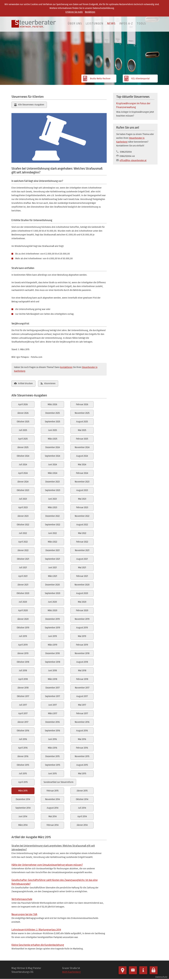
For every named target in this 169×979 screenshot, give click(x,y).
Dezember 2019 (52, 619)
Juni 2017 (52, 705)
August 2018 (82, 662)
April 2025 (23, 438)
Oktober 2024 (23, 456)
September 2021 (52, 559)
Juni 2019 (52, 636)
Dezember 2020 (52, 584)
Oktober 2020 (23, 593)
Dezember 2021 (52, 550)
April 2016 (23, 747)
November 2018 (82, 653)
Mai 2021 (82, 567)
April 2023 (23, 507)
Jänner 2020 (23, 619)
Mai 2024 (82, 464)
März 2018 (52, 679)
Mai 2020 (82, 602)
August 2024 (82, 456)
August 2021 (82, 559)
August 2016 (82, 730)
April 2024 (23, 473)
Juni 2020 (52, 602)
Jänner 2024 (22, 481)
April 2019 (23, 644)
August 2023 (82, 490)
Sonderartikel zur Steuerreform (58, 782)
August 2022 (82, 524)
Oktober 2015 (23, 765)
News (111, 23)
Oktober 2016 (23, 730)
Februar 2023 (82, 507)
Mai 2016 (82, 739)
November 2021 (82, 550)
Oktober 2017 (23, 696)
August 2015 (82, 765)
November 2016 (82, 722)
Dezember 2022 (52, 516)
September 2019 (52, 627)
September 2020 (52, 593)
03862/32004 (126, 152)
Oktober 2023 (23, 490)
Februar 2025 (82, 438)
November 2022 (82, 516)
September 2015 (52, 765)
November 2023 (82, 481)
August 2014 (52, 808)
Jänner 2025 (22, 447)
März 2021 (52, 576)
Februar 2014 (53, 825)
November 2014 (52, 799)
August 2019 (82, 627)
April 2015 (23, 782)
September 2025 (52, 421)
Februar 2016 (82, 747)
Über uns (75, 23)
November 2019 (82, 619)
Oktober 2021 (23, 559)
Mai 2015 (82, 773)
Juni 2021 (52, 567)
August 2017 (82, 696)
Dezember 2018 (52, 653)
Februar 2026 (82, 404)
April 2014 (82, 816)
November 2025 (82, 413)
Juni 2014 (23, 816)
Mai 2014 (52, 816)
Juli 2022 (23, 533)
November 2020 (82, 584)
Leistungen (94, 23)
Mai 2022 (82, 533)
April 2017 (23, 713)
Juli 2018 (23, 670)
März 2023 (52, 507)
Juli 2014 (82, 808)
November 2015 (82, 756)
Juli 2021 (23, 567)
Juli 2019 (23, 636)
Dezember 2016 (52, 722)
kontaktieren (66, 367)
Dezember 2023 (52, 481)
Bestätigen (90, 12)
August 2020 (82, 593)
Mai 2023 (82, 499)
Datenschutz (161, 976)
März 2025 (52, 438)
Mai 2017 (82, 705)
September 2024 (52, 456)
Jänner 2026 (23, 413)
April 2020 (23, 610)
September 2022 (52, 524)
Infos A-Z (126, 23)
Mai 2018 (82, 670)
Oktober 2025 (23, 421)
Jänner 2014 (82, 825)
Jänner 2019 (22, 653)
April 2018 (23, 679)
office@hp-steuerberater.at (133, 160)
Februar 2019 (82, 644)
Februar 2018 (82, 679)
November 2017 (82, 687)
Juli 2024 (23, 464)
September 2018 (52, 662)
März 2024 (52, 473)
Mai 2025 (82, 430)
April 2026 (23, 404)
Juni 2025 (52, 430)
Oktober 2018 (23, 662)
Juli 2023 (23, 499)
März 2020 (52, 610)
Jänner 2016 (22, 756)
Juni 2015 (52, 773)
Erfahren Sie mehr (74, 12)
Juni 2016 (52, 739)
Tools (141, 23)
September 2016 (52, 730)
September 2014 (23, 808)
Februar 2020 (82, 610)
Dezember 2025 (52, 413)
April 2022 (23, 541)
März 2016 (52, 747)
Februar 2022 (82, 541)
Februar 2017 (82, 713)
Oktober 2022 (23, 524)
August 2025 (82, 421)
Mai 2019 (82, 636)
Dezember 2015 (52, 756)
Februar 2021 (82, 576)
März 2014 (23, 825)
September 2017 (52, 696)
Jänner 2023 (22, 516)
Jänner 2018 (22, 687)
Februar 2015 (53, 790)
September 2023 (52, 490)
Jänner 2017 (22, 722)
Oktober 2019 (23, 627)
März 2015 (23, 790)
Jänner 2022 (22, 550)
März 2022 (52, 541)
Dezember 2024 (52, 447)
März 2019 (52, 644)
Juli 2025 (23, 430)
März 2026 (52, 404)
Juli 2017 (23, 705)
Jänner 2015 (82, 790)
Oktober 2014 (82, 799)
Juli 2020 (23, 602)
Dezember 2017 (52, 687)
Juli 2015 (23, 773)
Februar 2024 (82, 473)
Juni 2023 (52, 499)
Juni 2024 (52, 464)
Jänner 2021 (22, 584)
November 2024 (82, 447)
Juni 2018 (52, 670)
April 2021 (23, 576)
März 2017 (52, 713)
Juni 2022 (52, 533)
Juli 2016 (23, 739)
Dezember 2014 (23, 799)
